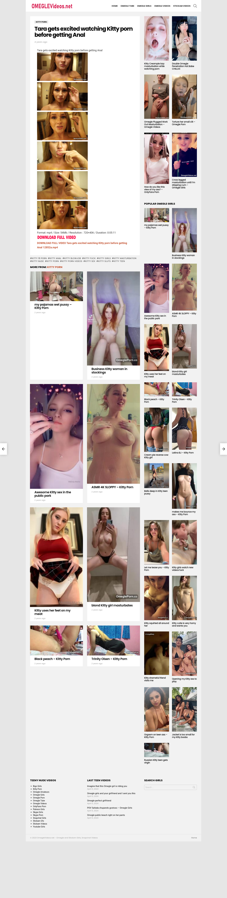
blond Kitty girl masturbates (112, 605)
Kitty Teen (119, 261)
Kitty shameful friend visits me (155, 679)
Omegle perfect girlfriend (99, 800)
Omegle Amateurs (41, 792)
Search (194, 788)
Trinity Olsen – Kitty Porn (109, 659)
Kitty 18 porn (39, 258)
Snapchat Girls (39, 818)
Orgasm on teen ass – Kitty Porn (155, 736)
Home (115, 5)
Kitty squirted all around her (156, 624)
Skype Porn (38, 815)
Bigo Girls (37, 786)
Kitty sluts (104, 261)
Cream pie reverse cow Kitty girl (156, 456)
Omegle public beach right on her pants (106, 815)
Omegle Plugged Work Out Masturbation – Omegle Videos (156, 124)
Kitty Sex (90, 261)
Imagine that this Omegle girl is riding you (107, 786)
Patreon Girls (39, 809)
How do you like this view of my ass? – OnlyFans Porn (154, 189)
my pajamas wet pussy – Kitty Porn (53, 306)
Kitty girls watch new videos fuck (182, 569)
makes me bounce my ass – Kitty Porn (184, 513)
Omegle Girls (144, 5)
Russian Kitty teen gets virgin (156, 761)
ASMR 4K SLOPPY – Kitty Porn (112, 487)
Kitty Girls (105, 258)
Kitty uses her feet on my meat (52, 612)
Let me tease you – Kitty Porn (156, 569)
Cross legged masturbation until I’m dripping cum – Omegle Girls (183, 183)
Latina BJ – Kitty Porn (183, 452)
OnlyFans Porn (39, 806)
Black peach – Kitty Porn (52, 659)
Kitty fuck (90, 258)
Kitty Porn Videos (72, 261)
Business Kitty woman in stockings (109, 370)
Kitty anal (55, 258)
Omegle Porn (39, 798)
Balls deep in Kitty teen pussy (156, 492)
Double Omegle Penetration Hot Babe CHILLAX (183, 66)
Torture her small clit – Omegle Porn (183, 123)
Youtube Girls (39, 827)
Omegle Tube (127, 5)
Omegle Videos (162, 5)
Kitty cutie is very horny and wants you (184, 624)
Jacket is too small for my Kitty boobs (183, 736)
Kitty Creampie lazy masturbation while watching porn (154, 66)
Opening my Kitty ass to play (184, 680)
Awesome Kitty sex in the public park (52, 494)
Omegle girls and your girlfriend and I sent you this (111, 793)
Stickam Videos (182, 5)
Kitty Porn (53, 261)
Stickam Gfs (38, 821)
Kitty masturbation (125, 258)
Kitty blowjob (72, 258)
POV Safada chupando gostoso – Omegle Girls (109, 808)
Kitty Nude (38, 261)
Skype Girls (38, 812)
